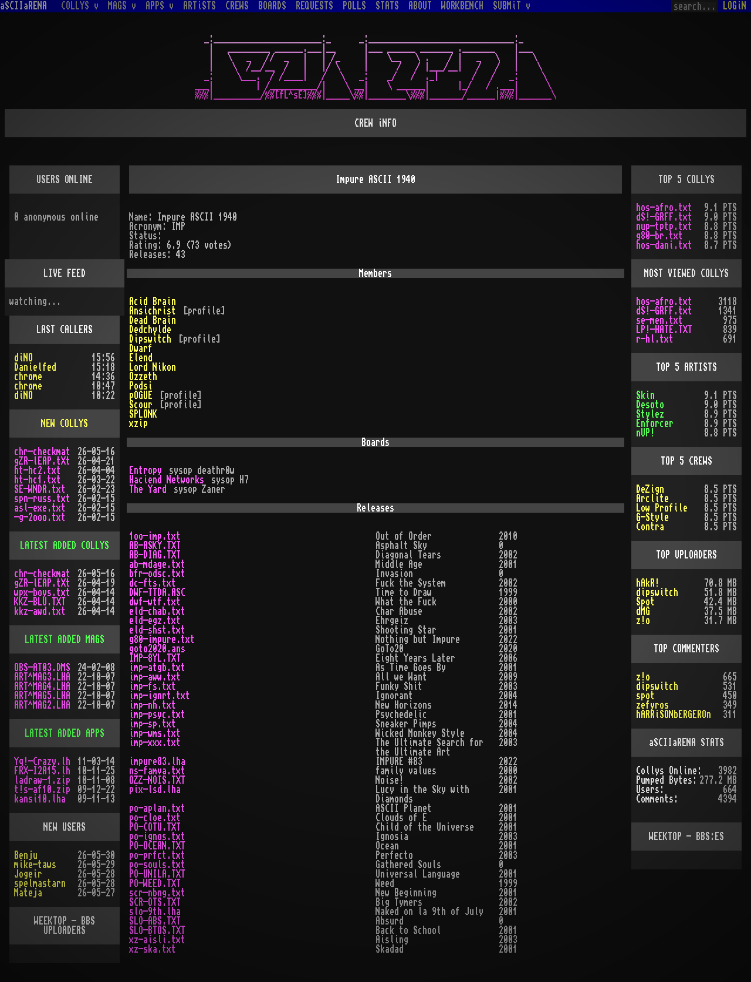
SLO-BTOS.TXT (157, 930)
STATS (387, 6)
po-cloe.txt (155, 817)
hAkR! (647, 583)
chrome (28, 376)
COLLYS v (80, 6)
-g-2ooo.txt (40, 517)
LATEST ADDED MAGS (64, 639)
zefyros (652, 705)
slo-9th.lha (155, 911)
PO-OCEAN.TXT (157, 846)
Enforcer (655, 423)
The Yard (148, 489)
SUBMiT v (511, 6)
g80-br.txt (659, 236)
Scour (141, 404)
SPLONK (143, 414)
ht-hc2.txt (37, 470)
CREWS (237, 6)
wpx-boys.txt (42, 592)
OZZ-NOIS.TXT (157, 780)
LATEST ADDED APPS (64, 733)
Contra (650, 526)
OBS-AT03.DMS (42, 667)
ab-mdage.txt (157, 564)
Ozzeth (143, 376)
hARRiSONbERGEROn (673, 714)
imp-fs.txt (152, 686)
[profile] (204, 311)
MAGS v (122, 6)
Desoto (650, 404)
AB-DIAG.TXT (155, 555)
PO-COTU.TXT (155, 827)
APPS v (160, 6)
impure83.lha (157, 761)
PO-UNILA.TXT (157, 874)
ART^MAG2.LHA (42, 705)
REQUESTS (314, 6)
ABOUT (420, 6)
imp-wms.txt (155, 733)
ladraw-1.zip (42, 780)
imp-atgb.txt (157, 667)
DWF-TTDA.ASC (157, 592)
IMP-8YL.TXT (155, 658)
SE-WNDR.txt (40, 489)
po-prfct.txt (157, 855)
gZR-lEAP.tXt (42, 461)
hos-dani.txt (664, 245)
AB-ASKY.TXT (155, 545)
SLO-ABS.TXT (155, 921)
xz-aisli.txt (157, 939)
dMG (643, 611)
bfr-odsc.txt (157, 573)
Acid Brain (152, 301)
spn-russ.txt (42, 498)
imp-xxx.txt (155, 742)
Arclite (652, 498)
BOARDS (272, 6)
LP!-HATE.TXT (664, 329)
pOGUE (141, 395)
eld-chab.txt (157, 611)
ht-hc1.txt (37, 480)
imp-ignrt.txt (159, 695)
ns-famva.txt (157, 771)
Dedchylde (150, 329)
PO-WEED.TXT (155, 883)
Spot (645, 602)
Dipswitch (150, 339)
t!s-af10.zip (42, 789)
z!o (643, 620)
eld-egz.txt (155, 620)
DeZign (650, 489)
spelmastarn (40, 883)
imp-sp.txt (152, 724)
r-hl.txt (655, 339)
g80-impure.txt (162, 639)
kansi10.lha (40, 799)
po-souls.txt (157, 864)
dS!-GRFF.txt (664, 217)
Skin (645, 395)
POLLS (354, 6)
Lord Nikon (152, 367)
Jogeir (28, 874)
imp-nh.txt (152, 705)
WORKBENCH (462, 6)
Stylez (650, 414)
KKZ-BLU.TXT (40, 602)
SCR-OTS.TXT (155, 902)
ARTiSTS (199, 6)
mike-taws (35, 864)
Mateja (28, 893)
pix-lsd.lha (155, 789)
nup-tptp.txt (664, 226)
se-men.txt (659, 320)
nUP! (645, 433)
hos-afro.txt (664, 207)
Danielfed (35, 367)
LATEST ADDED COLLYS (64, 545)
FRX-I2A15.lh (42, 771)
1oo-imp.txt (155, 536)
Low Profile (662, 508)
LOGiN (734, 6)
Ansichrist (152, 311)
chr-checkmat (42, 451)
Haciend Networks (166, 480)
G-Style (652, 517)
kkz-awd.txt (40, 611)
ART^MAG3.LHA (42, 677)
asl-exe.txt (40, 508)
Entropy (145, 470)
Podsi (141, 386)
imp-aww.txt (155, 677)
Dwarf (141, 348)
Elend (141, 358)
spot (645, 695)
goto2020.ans (157, 648)
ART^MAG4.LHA (42, 686)
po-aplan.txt (157, 808)
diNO (23, 358)
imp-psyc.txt (157, 714)
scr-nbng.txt (157, 893)
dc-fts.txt (152, 583)
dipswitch (657, 592)
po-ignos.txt (157, 836)
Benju (26, 855)
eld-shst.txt (157, 630)
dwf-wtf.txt (155, 602)
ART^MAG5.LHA (42, 695)
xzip (138, 423)
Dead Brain (152, 320)
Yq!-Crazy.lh (42, 761)
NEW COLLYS (64, 423)
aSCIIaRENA (23, 6)
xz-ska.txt (152, 949)
